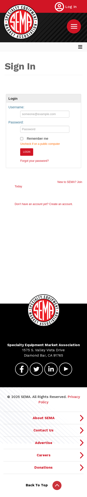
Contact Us (43, 430)
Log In (71, 6)
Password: (15, 122)
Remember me (37, 138)
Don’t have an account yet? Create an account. (44, 204)
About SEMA (44, 418)
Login (26, 152)
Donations (43, 467)
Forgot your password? (34, 160)
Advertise (43, 443)
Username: (16, 107)
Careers (44, 455)
